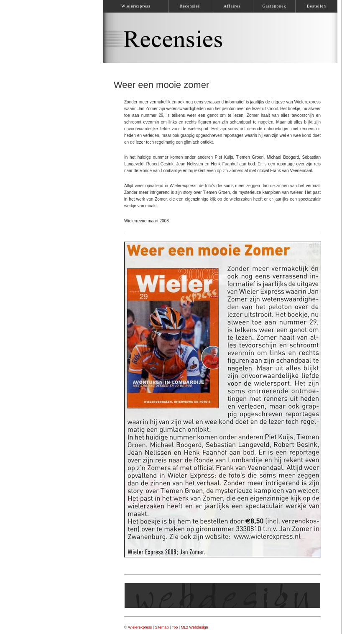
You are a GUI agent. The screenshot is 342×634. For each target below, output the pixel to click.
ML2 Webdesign (194, 627)
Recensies (190, 6)
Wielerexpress (140, 627)
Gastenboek (274, 6)
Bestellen (316, 6)
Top (175, 627)
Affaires (232, 6)
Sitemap (162, 627)
